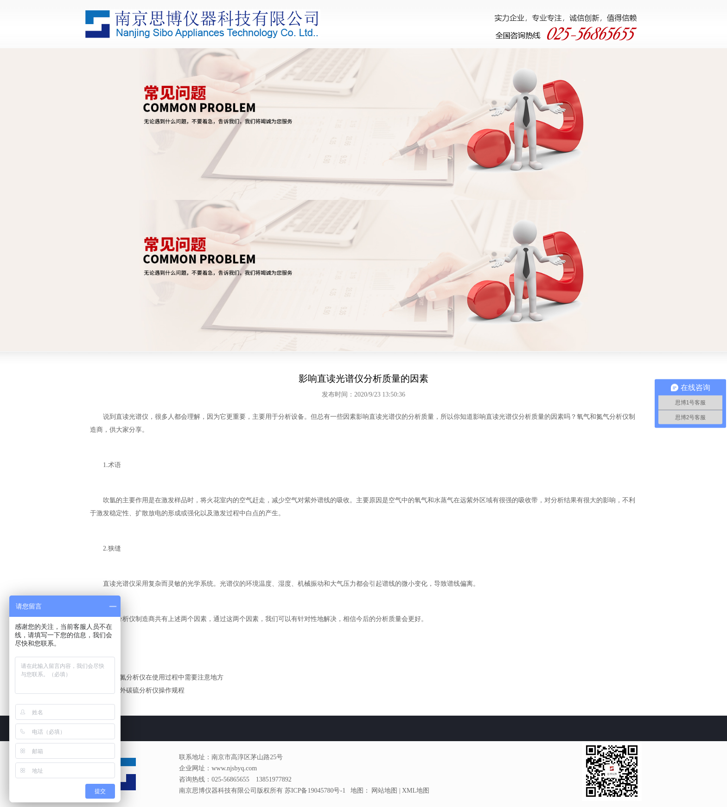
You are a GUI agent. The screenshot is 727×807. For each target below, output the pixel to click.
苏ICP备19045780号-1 (315, 790)
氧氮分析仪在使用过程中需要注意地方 (168, 677)
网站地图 (384, 790)
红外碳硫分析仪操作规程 (149, 690)
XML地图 (415, 790)
